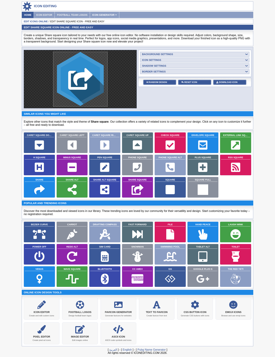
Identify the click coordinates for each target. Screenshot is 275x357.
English (127, 349)
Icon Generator (104, 15)
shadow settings (154, 65)
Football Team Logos (72, 15)
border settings (154, 71)
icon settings (151, 60)
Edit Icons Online (36, 21)
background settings (157, 54)
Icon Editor (44, 15)
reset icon (189, 82)
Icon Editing (45, 6)
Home (27, 15)
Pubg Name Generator (152, 349)
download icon (226, 82)
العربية (113, 349)
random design (156, 82)
